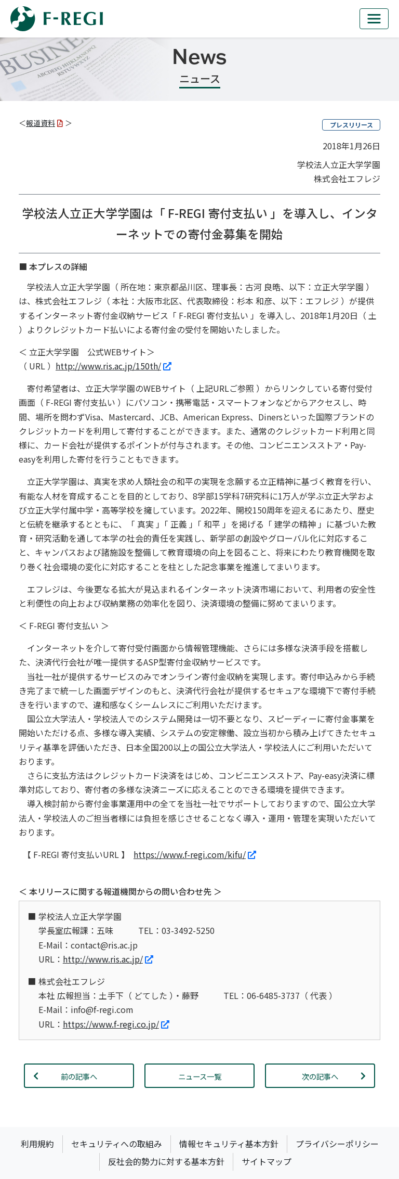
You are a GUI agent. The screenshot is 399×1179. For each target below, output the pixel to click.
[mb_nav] (374, 18)
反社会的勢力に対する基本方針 (166, 1161)
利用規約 (37, 1143)
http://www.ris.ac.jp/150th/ (113, 366)
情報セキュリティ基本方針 (228, 1143)
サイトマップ (266, 1161)
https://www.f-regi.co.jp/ (116, 1024)
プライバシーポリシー (337, 1143)
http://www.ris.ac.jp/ (108, 959)
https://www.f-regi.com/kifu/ (195, 854)
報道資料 (44, 123)
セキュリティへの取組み (116, 1143)
